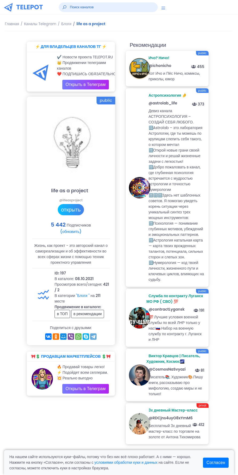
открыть (71, 209)
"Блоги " (83, 295)
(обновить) (70, 231)
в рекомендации (88, 313)
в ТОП (62, 313)
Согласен (215, 462)
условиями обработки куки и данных (126, 462)
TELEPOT (29, 7)
